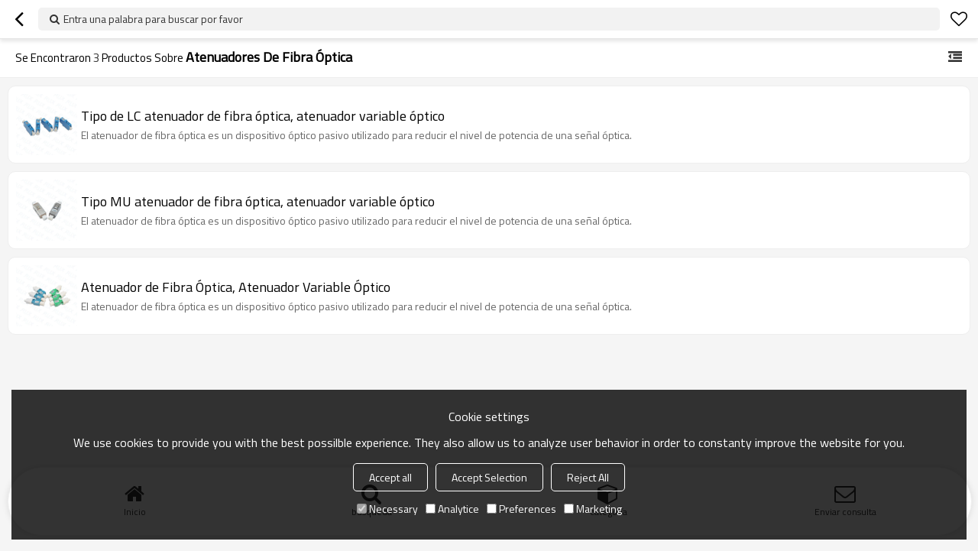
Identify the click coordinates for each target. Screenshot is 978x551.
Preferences (521, 509)
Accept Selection (489, 477)
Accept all (390, 477)
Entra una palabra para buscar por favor (153, 19)
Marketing (593, 509)
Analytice (452, 509)
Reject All (588, 477)
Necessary (387, 509)
